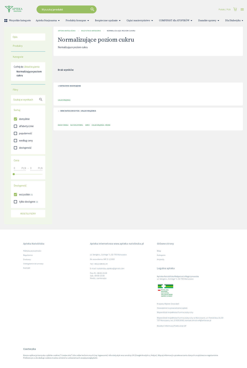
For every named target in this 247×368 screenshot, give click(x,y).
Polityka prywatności (32, 251)
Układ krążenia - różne (101, 125)
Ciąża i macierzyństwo (140, 20)
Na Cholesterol (76, 125)
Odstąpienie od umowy (33, 263)
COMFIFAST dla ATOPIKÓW (176, 20)
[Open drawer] (242, 9)
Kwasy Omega (63, 125)
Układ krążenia (31, 66)
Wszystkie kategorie (18, 20)
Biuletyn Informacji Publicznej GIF (171, 326)
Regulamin (28, 255)
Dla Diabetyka (235, 20)
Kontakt (26, 268)
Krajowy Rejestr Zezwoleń (168, 303)
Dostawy (27, 259)
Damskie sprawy (209, 20)
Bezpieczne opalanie (108, 20)
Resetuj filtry (28, 213)
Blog (159, 251)
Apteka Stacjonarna (48, 20)
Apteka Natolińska (67, 31)
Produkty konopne (78, 20)
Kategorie (161, 255)
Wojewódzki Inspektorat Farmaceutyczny (175, 312)
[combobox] (94, 9)
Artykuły (160, 259)
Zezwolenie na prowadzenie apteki (172, 308)
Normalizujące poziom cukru (121, 31)
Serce (87, 125)
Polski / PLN (224, 9)
